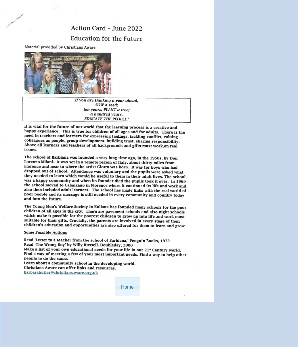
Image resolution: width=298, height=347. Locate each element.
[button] (127, 286)
